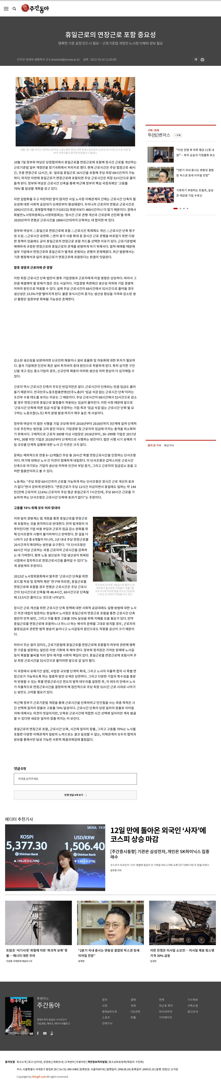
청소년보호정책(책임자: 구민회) (126, 1062)
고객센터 (69, 1062)
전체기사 (107, 1023)
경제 (133, 999)
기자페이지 (165, 1017)
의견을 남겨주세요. (28, 778)
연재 (161, 999)
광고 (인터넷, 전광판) (40, 1062)
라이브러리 (165, 1011)
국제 (133, 1005)
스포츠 (106, 1017)
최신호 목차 (166, 1005)
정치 (104, 999)
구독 (178, 135)
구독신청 (192, 1005)
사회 (104, 1005)
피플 (133, 1017)
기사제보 (192, 999)
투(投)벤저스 (159, 135)
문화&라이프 (109, 1011)
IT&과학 (135, 1011)
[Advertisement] (66, 329)
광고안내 (192, 1011)
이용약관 (81, 1062)
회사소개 (22, 1062)
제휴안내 (58, 1062)
